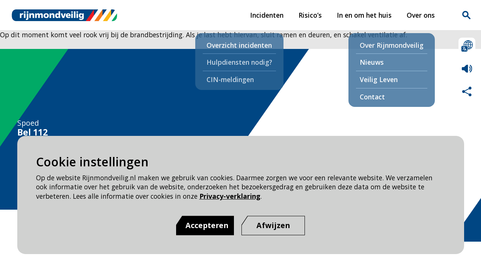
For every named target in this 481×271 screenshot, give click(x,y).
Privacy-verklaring (229, 196)
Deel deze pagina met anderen (466, 91)
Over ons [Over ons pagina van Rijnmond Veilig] (421, 15)
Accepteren (206, 225)
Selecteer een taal (466, 46)
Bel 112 (32, 132)
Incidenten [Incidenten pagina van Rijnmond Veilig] (266, 15)
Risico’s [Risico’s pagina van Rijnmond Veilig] (310, 15)
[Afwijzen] (273, 225)
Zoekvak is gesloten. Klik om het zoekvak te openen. (466, 15)
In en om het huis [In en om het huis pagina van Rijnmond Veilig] (364, 15)
